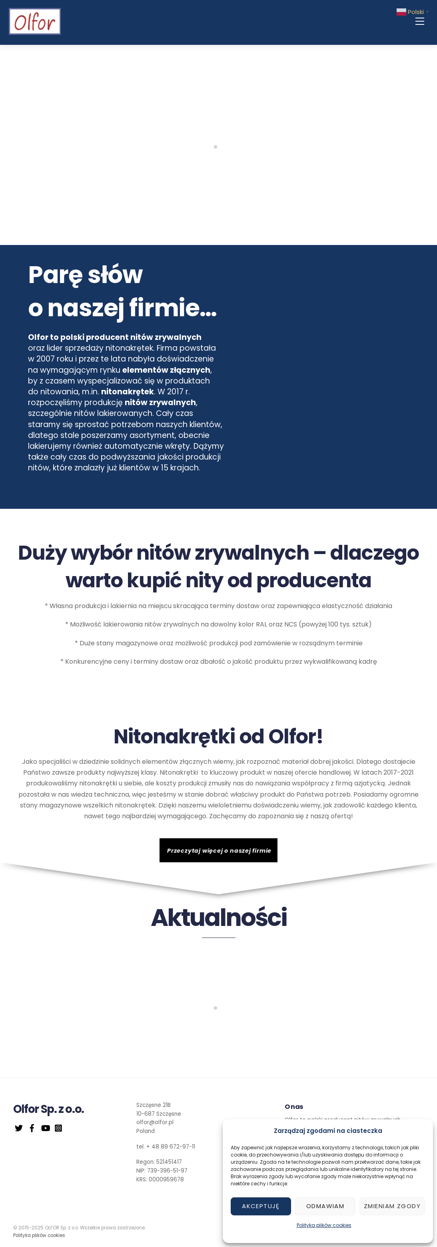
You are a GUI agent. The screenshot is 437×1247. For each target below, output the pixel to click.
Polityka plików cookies (324, 1225)
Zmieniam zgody (392, 1206)
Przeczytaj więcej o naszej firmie (219, 851)
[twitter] (18, 1127)
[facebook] (32, 1127)
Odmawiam (325, 1206)
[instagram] (58, 1127)
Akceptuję (261, 1206)
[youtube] (45, 1127)
